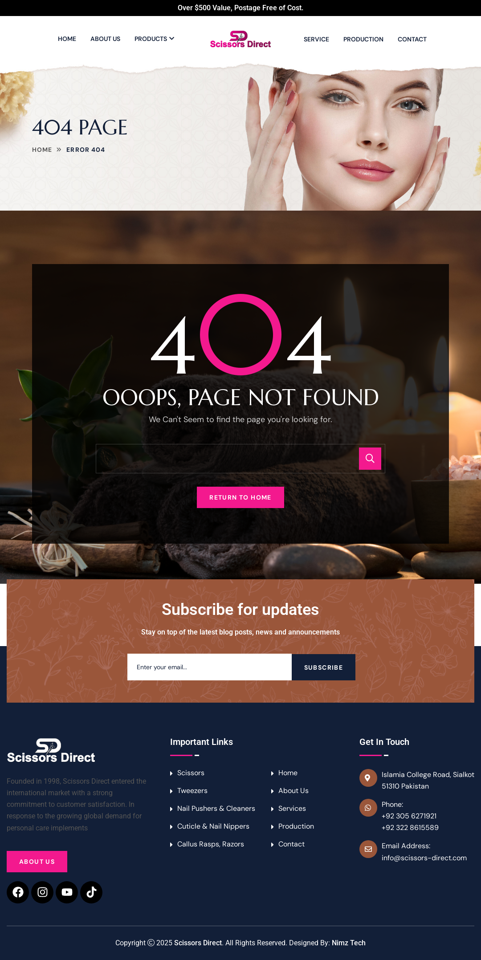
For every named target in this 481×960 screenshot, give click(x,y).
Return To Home (240, 497)
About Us (105, 39)
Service (316, 39)
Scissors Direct (198, 943)
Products (151, 39)
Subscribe (323, 667)
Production (363, 39)
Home (67, 39)
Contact (412, 39)
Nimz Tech (349, 943)
